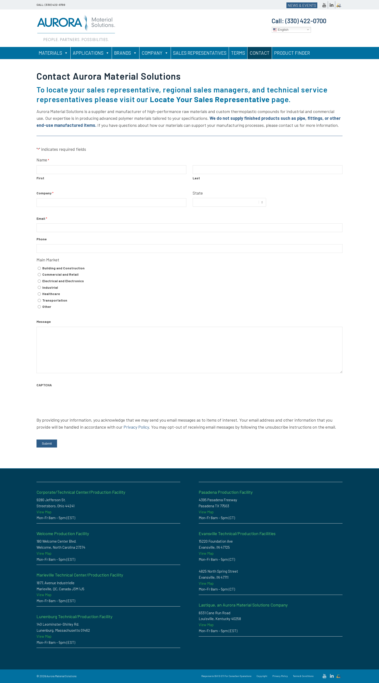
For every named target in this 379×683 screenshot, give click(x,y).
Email (41, 219)
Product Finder (292, 53)
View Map (43, 512)
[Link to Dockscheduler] (339, 4)
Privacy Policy (136, 427)
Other (46, 306)
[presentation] (73, 399)
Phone (41, 239)
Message (43, 321)
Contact (260, 53)
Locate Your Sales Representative (210, 99)
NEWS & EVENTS (302, 5)
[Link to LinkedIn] (331, 4)
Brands (125, 53)
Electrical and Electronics (63, 281)
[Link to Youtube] (324, 4)
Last (196, 178)
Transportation (54, 300)
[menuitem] (226, 676)
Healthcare (51, 294)
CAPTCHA (44, 385)
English (280, 29)
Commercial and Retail (60, 274)
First (40, 178)
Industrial (50, 287)
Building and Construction (63, 268)
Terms (238, 53)
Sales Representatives (199, 53)
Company (155, 53)
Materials (53, 53)
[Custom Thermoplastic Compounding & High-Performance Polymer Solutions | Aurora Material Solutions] (76, 28)
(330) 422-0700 (305, 20)
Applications (91, 53)
